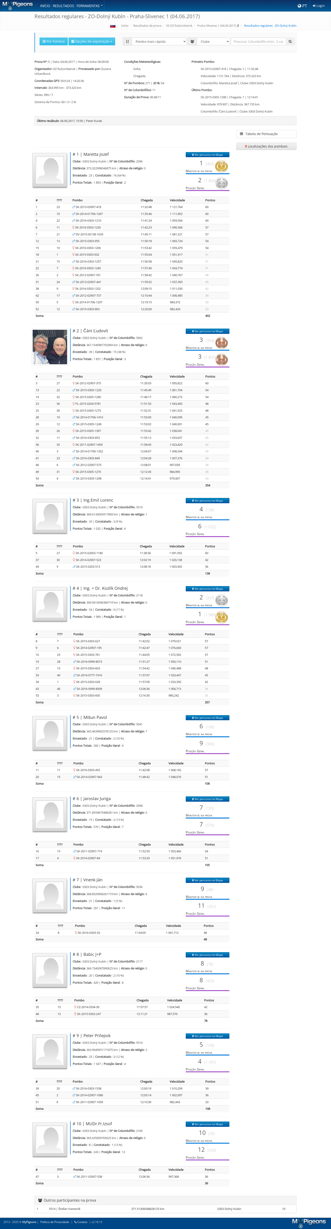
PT (302, 6)
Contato (80, 1222)
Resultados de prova (147, 25)
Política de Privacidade (54, 1222)
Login (319, 5)
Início (45, 5)
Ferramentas (90, 5)
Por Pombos (54, 41)
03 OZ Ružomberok (179, 25)
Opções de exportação (91, 41)
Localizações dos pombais (266, 146)
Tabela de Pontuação (259, 134)
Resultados (63, 5)
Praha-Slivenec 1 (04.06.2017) (216, 25)
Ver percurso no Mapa (207, 154)
